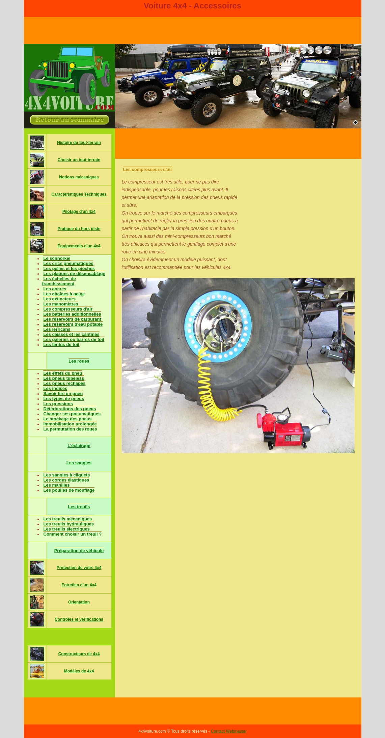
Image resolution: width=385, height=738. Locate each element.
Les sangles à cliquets (67, 474)
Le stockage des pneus (68, 418)
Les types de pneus (64, 398)
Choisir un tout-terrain (79, 159)
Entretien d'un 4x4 (79, 585)
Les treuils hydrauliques (69, 523)
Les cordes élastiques (66, 480)
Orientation (79, 602)
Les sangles (78, 462)
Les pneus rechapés (65, 383)
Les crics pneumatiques (68, 263)
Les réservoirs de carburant (72, 319)
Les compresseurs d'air (68, 309)
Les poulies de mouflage (69, 490)
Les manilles (57, 485)
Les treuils (79, 506)
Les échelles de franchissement (59, 281)
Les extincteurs (60, 298)
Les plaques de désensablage (75, 273)
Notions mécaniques (79, 177)
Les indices (55, 388)
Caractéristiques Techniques (78, 194)
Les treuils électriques (67, 529)
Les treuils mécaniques (68, 518)
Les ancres (55, 288)
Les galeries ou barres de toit (74, 339)
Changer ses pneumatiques (72, 413)
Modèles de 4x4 (79, 671)
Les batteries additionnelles (72, 314)
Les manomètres (61, 303)
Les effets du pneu (63, 373)
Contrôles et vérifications (79, 619)
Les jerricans (57, 329)
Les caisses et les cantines (72, 334)
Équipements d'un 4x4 (79, 246)
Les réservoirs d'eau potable (73, 324)
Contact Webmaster (229, 731)
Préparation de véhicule (79, 550)
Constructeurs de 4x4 (79, 653)
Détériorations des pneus (70, 408)
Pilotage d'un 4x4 (78, 211)
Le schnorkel (57, 258)
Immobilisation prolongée (70, 423)
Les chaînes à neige (64, 293)
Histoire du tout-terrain (79, 142)
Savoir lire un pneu (63, 393)
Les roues (78, 361)
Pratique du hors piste (79, 228)
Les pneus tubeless (64, 378)
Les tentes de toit (62, 344)
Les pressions (58, 403)
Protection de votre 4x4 (79, 567)
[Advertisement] (238, 143)
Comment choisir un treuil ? (73, 534)
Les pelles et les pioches (69, 268)
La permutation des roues (70, 429)
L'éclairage (78, 445)
